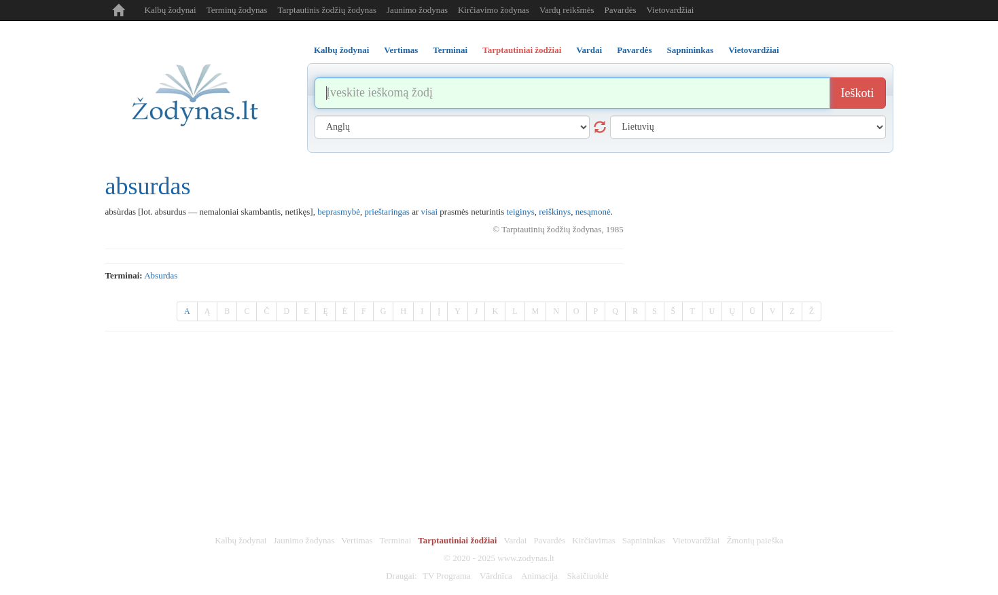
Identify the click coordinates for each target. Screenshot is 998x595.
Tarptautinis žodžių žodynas (326, 10)
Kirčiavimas (594, 540)
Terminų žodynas (237, 10)
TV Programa (447, 576)
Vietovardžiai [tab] (753, 50)
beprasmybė (338, 211)
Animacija (539, 576)
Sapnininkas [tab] (689, 50)
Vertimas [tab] (401, 50)
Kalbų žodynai (170, 10)
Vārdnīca (496, 576)
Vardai (515, 540)
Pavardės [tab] (634, 50)
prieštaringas (386, 211)
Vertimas (356, 540)
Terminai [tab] (450, 50)
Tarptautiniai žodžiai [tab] (521, 50)
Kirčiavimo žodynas (493, 10)
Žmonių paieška (754, 540)
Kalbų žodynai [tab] (341, 50)
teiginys (521, 211)
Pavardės (621, 10)
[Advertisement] (499, 433)
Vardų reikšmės (566, 10)
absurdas (160, 275)
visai (429, 211)
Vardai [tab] (589, 50)
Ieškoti (857, 93)
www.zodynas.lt (525, 558)
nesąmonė (593, 211)
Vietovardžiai (670, 10)
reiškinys (555, 211)
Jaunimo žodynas (417, 10)
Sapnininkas (644, 540)
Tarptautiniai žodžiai (457, 540)
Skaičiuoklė (587, 576)
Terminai (396, 540)
